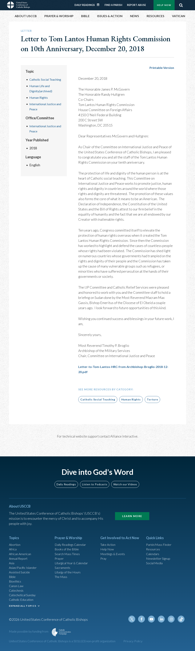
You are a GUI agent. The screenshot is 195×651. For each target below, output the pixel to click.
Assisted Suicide (21, 567)
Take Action (108, 537)
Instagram (172, 620)
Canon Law (17, 583)
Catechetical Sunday (24, 593)
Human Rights (39, 102)
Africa (13, 542)
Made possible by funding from (29, 632)
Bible (13, 573)
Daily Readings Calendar (99, 5)
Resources (154, 542)
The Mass (62, 573)
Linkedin (163, 620)
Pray (103, 552)
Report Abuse (136, 4)
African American (21, 547)
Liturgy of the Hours (69, 567)
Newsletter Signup (160, 552)
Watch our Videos (125, 476)
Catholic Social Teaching (97, 399)
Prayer (60, 552)
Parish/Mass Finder (160, 537)
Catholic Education (23, 598)
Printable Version (160, 67)
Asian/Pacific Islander (25, 562)
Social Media (155, 557)
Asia (12, 557)
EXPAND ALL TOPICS (22, 604)
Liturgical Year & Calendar (74, 557)
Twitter (135, 620)
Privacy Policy (133, 641)
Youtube (154, 620)
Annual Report (19, 552)
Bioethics (16, 578)
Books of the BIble (68, 542)
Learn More (132, 507)
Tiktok (181, 620)
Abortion (15, 537)
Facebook (144, 620)
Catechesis (17, 588)
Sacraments (63, 562)
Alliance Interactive (123, 436)
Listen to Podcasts (94, 476)
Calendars (153, 547)
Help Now (164, 5)
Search (181, 5)
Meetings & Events (114, 547)
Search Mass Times (69, 547)
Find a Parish (113, 4)
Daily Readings (84, 4)
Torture (152, 399)
